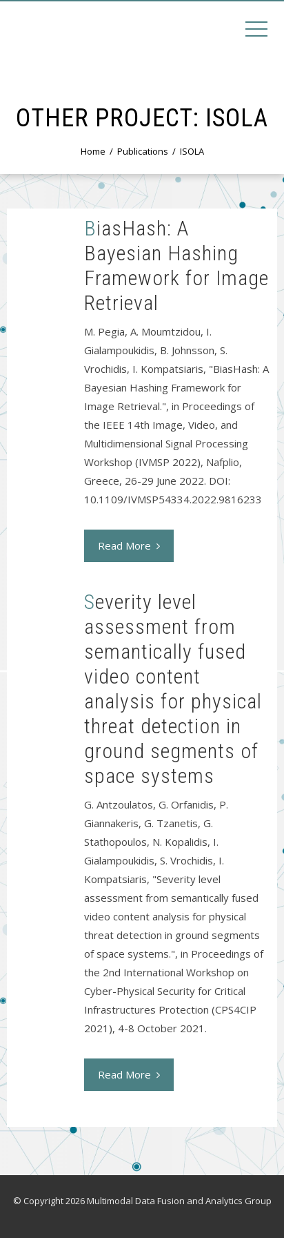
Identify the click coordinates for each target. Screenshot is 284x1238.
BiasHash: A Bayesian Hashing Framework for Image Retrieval (176, 265)
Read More (129, 545)
